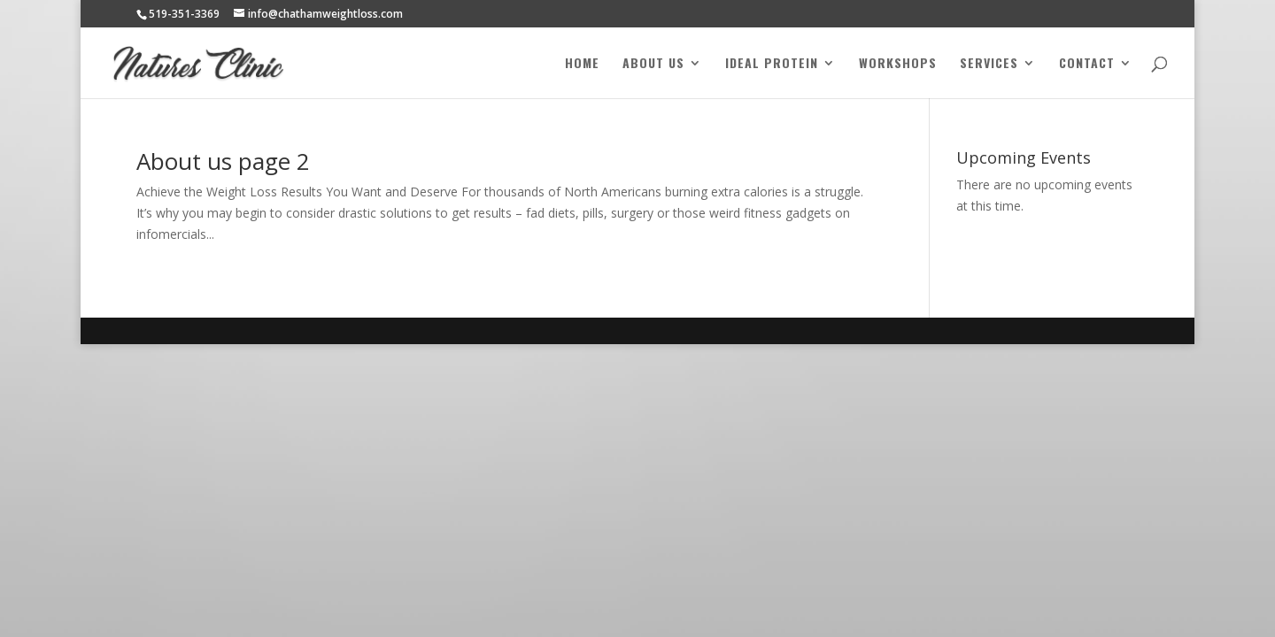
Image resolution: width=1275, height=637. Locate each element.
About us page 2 (223, 161)
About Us (653, 64)
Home (582, 64)
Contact (1087, 64)
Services (989, 64)
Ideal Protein (771, 64)
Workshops (898, 64)
